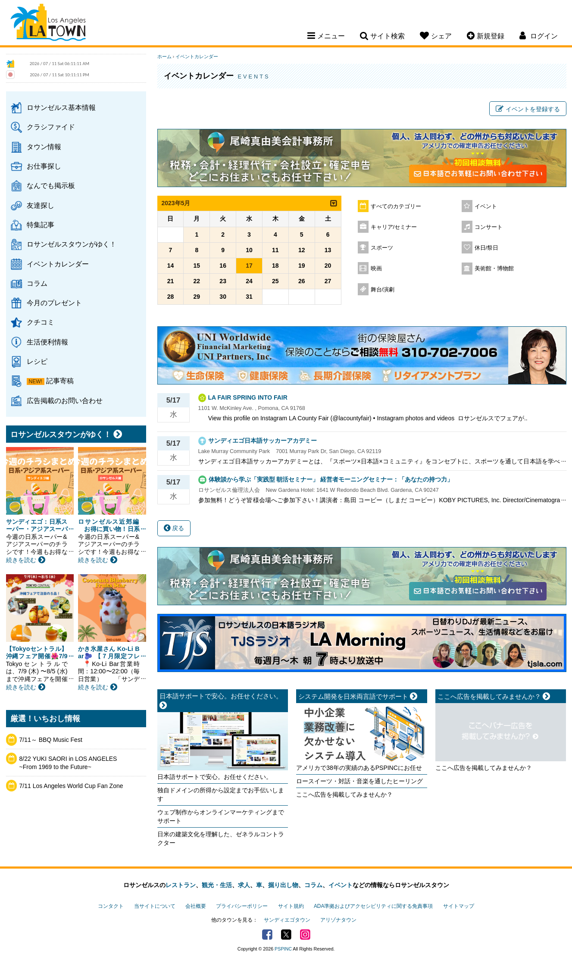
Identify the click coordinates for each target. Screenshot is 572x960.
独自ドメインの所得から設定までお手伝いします (220, 794)
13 (328, 250)
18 (275, 265)
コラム (37, 283)
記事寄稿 (60, 381)
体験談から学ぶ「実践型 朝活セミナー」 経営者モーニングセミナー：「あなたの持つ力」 (331, 479)
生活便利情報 (47, 342)
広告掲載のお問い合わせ (65, 400)
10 (249, 250)
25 (275, 281)
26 (301, 281)
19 (301, 265)
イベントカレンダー (58, 264)
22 (197, 281)
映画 (376, 269)
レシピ (37, 361)
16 (222, 265)
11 (275, 250)
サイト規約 (291, 906)
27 (328, 281)
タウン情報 (44, 146)
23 (222, 281)
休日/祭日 (487, 248)
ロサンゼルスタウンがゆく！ (71, 244)
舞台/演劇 (383, 290)
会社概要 (195, 906)
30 (222, 296)
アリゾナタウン (338, 920)
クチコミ (40, 322)
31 (249, 296)
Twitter (286, 934)
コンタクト (111, 906)
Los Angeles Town (48, 23)
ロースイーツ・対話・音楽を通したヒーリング (359, 781)
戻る (174, 528)
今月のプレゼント (54, 302)
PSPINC (283, 948)
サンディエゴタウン (287, 920)
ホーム (164, 56)
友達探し (40, 205)
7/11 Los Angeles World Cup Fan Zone (71, 785)
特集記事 (40, 224)
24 (249, 281)
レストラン (181, 885)
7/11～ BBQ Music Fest (50, 739)
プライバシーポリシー (242, 906)
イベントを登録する (528, 109)
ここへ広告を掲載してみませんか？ (344, 794)
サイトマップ (458, 906)
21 (170, 281)
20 (328, 265)
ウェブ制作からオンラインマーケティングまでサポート (220, 816)
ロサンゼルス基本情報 (61, 107)
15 (197, 265)
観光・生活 (217, 885)
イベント (486, 206)
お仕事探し (44, 166)
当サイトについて (154, 906)
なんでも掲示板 (51, 185)
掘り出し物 (283, 885)
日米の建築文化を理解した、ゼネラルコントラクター (220, 838)
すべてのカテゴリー (396, 206)
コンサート (489, 227)
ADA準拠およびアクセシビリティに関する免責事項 (373, 906)
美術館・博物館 (494, 269)
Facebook (267, 934)
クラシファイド (51, 127)
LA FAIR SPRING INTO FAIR (248, 397)
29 (197, 296)
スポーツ (382, 248)
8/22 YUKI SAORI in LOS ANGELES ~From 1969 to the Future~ (68, 763)
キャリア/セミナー (394, 227)
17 (249, 265)
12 (301, 250)
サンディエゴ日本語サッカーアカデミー (262, 440)
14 (170, 265)
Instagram (305, 934)
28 (170, 296)
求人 (244, 885)
